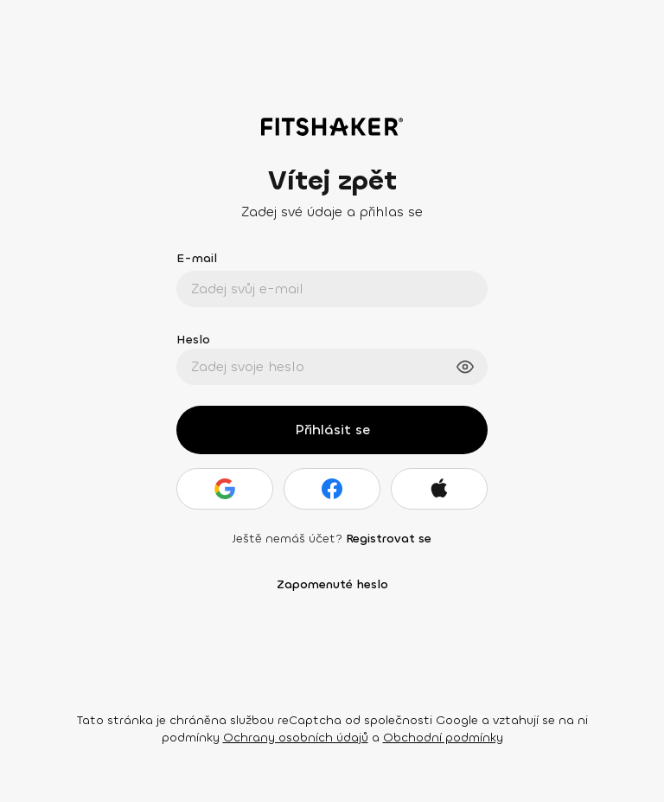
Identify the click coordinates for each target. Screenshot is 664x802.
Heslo (193, 339)
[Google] (224, 489)
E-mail (196, 258)
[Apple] (439, 489)
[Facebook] (332, 489)
